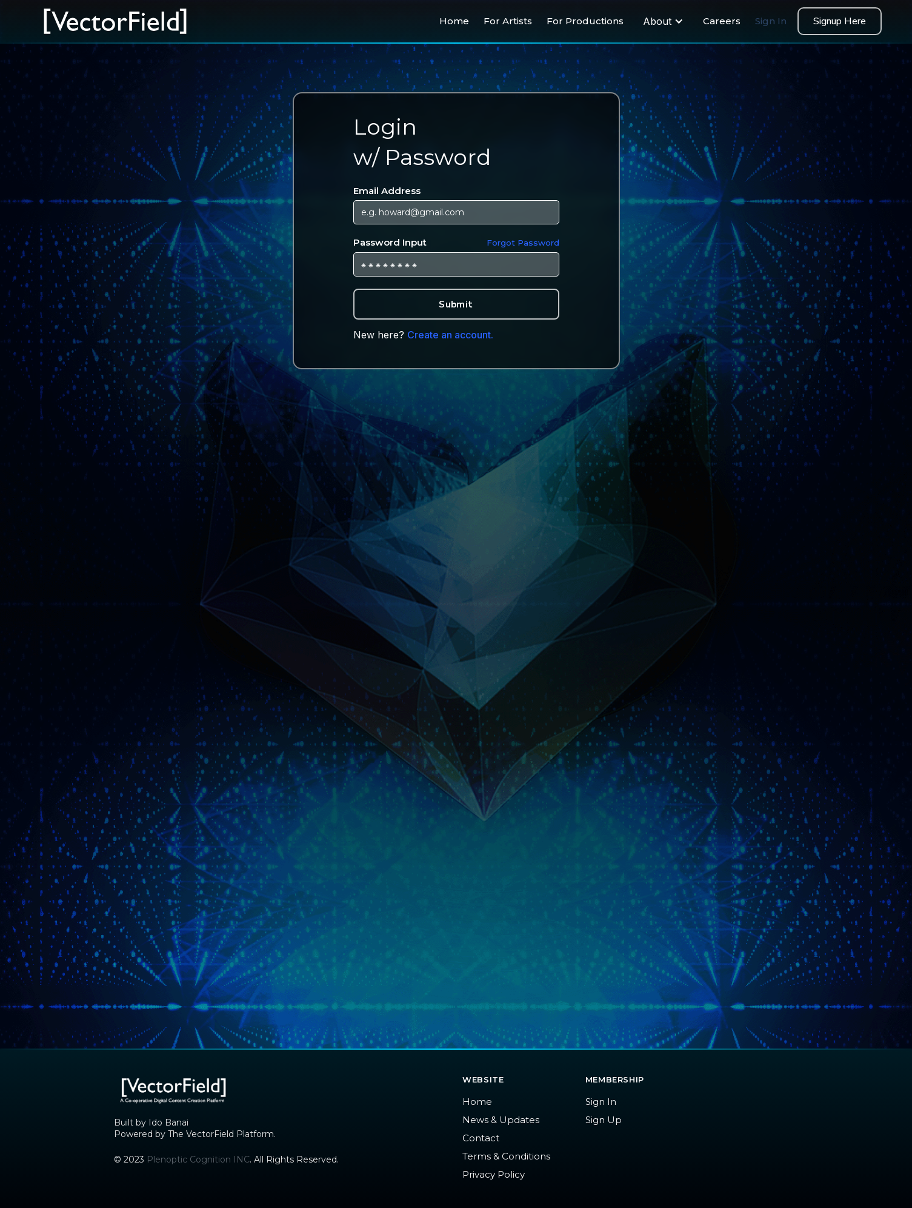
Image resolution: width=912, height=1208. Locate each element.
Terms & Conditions (506, 1156)
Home (454, 21)
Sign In (771, 21)
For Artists (508, 21)
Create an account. (450, 335)
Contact (480, 1138)
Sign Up (603, 1120)
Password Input (456, 243)
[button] (663, 21)
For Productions (585, 21)
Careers (722, 21)
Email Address (387, 190)
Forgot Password (523, 242)
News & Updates (500, 1120)
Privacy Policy (493, 1174)
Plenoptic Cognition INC (198, 1159)
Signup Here (839, 21)
